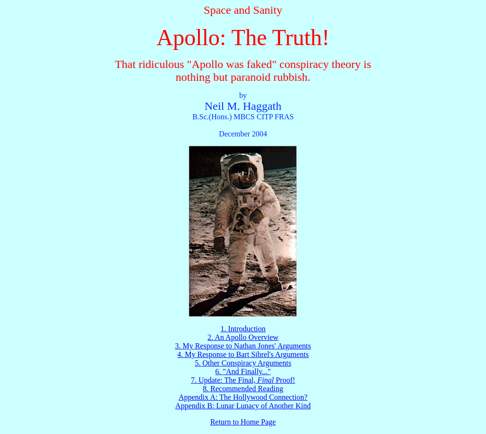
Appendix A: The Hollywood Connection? (243, 397)
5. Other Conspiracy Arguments (243, 363)
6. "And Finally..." (243, 371)
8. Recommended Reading (243, 389)
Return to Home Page (243, 422)
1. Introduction (242, 329)
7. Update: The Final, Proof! (243, 380)
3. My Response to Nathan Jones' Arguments (243, 346)
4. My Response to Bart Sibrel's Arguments (243, 354)
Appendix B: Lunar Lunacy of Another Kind (242, 406)
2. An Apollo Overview (242, 337)
